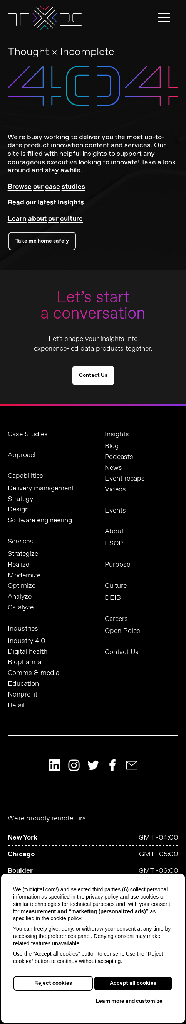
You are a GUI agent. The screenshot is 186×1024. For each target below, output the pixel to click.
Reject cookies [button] (53, 983)
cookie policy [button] (65, 918)
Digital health (27, 652)
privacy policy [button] (102, 897)
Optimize (21, 586)
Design (18, 509)
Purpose (117, 564)
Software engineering (40, 520)
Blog (112, 446)
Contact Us (93, 375)
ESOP (114, 543)
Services (20, 541)
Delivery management (41, 488)
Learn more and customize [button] (129, 1001)
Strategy (20, 499)
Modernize (24, 575)
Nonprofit (22, 694)
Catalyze (21, 607)
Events (115, 510)
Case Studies (28, 434)
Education (23, 684)
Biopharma (24, 662)
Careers (116, 619)
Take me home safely (42, 241)
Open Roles (122, 631)
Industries (23, 628)
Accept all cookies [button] (133, 983)
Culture (116, 585)
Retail (16, 705)
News (113, 468)
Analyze (20, 596)
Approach (23, 455)
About (114, 531)
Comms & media (33, 673)
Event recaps (125, 478)
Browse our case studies (46, 186)
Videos (115, 489)
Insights (117, 434)
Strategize (23, 554)
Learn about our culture (45, 218)
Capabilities (25, 476)
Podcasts (119, 457)
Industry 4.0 (26, 641)
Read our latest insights (46, 202)
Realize (18, 564)
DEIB (113, 598)
